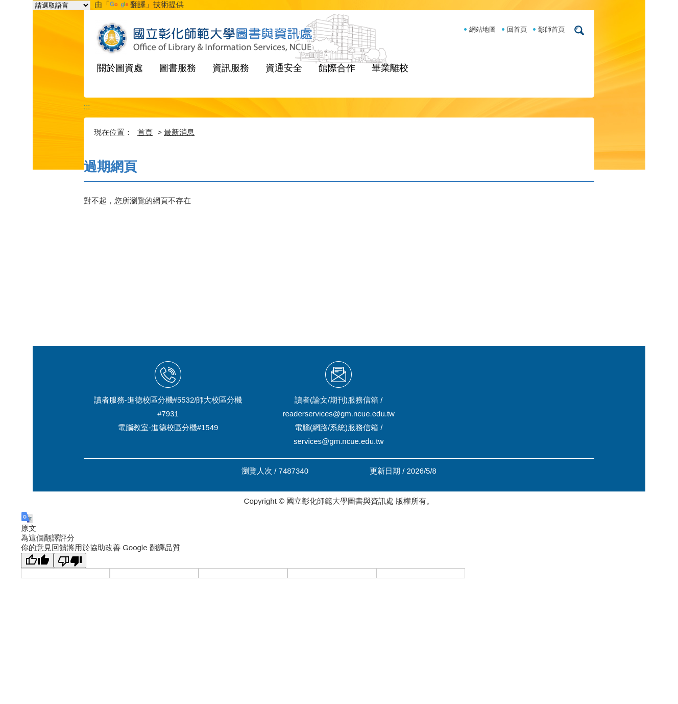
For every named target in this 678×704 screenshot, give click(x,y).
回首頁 (517, 29)
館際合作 (337, 68)
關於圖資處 (120, 68)
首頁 (145, 132)
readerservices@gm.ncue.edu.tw (338, 413)
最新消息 (179, 132)
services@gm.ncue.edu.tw (338, 441)
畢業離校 (390, 68)
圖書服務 (177, 68)
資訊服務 (230, 68)
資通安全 (283, 68)
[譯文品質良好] (37, 560)
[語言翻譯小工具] (61, 5)
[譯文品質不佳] (70, 560)
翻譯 (128, 4)
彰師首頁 (551, 29)
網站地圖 (482, 29)
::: (87, 106)
